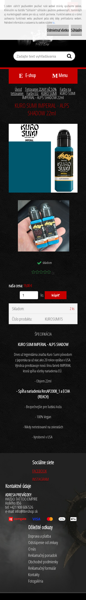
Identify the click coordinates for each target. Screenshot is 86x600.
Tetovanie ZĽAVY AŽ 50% (41, 89)
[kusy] (29, 295)
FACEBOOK (39, 471)
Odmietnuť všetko (58, 30)
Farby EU (33, 93)
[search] (70, 57)
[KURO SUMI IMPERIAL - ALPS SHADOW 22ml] (43, 126)
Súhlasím (76, 30)
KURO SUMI (49, 93)
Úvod (18, 89)
